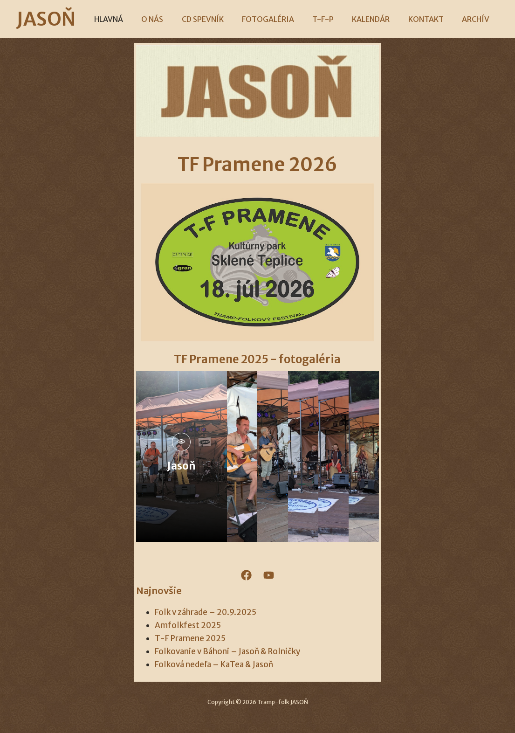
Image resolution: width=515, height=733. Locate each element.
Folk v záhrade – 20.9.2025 (205, 612)
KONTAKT (417, 19)
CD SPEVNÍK (208, 19)
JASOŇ (59, 19)
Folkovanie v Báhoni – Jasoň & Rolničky (227, 651)
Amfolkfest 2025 (188, 625)
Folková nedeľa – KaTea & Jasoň (214, 664)
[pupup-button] (181, 442)
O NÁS (161, 19)
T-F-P (321, 19)
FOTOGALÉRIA (270, 19)
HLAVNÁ (120, 19)
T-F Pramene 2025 (190, 638)
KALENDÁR (366, 19)
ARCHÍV (464, 19)
